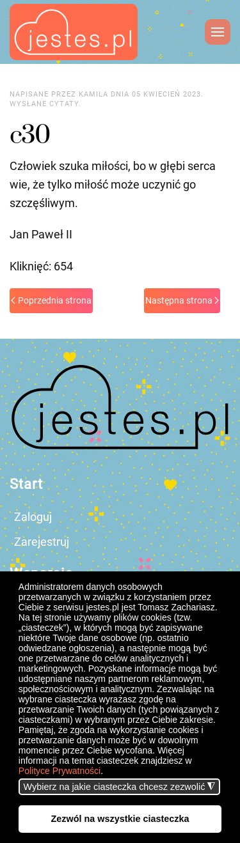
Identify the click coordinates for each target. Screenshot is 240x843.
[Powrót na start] (74, 32)
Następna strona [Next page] (182, 300)
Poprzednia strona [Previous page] (51, 300)
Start (26, 484)
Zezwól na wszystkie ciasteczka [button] (120, 819)
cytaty (64, 104)
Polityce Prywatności (59, 771)
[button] (107, 772)
